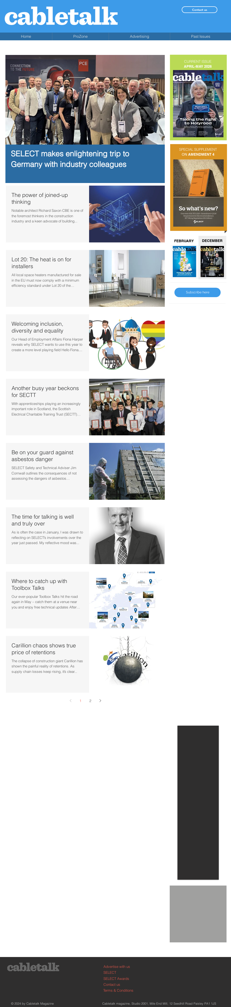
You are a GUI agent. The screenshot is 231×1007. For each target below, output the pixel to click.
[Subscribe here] (197, 292)
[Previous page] (70, 700)
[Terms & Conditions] (121, 990)
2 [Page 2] (90, 701)
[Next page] (100, 700)
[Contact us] (199, 9)
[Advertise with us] (121, 966)
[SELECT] (121, 972)
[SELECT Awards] (121, 978)
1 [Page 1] (80, 701)
